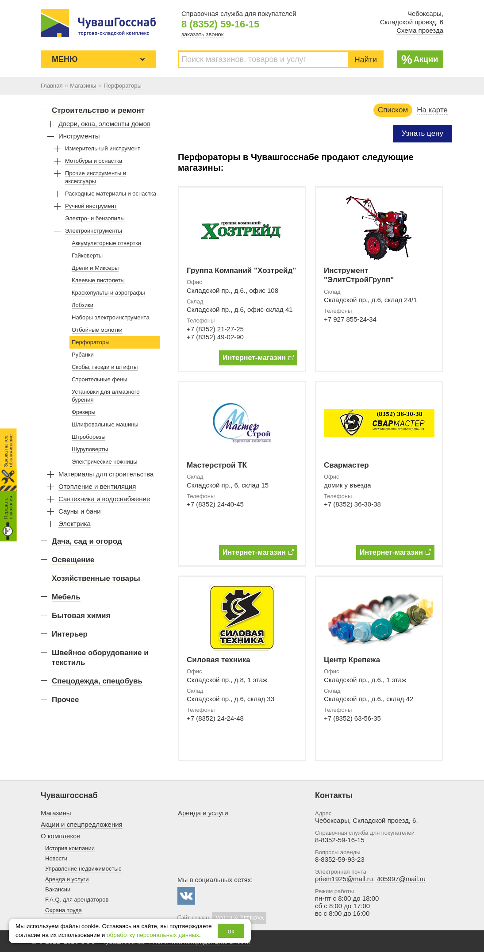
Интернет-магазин (258, 357)
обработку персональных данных (153, 935)
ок (231, 931)
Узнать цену (422, 133)
